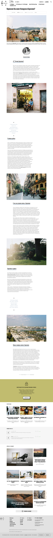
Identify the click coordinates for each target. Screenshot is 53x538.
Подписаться (41, 1)
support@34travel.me (37, 523)
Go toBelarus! (12, 1)
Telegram (21, 524)
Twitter (21, 522)
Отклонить (41, 534)
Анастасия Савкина (30, 12)
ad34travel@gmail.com (37, 525)
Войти (46, 1)
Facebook (21, 521)
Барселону (14, 43)
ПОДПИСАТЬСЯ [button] (26, 397)
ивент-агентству (23, 167)
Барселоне (15, 366)
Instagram (21, 519)
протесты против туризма (11, 274)
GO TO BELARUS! (29, 519)
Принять (47, 534)
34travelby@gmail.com (37, 520)
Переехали (21, 12)
